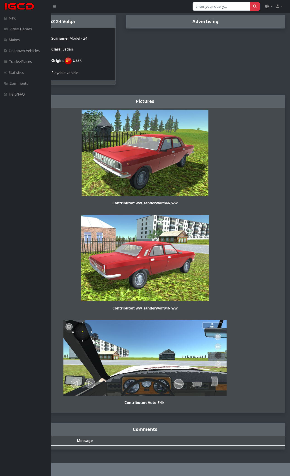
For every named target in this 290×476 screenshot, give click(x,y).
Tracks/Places (18, 61)
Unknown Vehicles (22, 50)
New (10, 18)
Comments (16, 83)
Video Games (18, 29)
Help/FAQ (14, 94)
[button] (268, 6)
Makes (12, 39)
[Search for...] (221, 6)
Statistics (14, 72)
